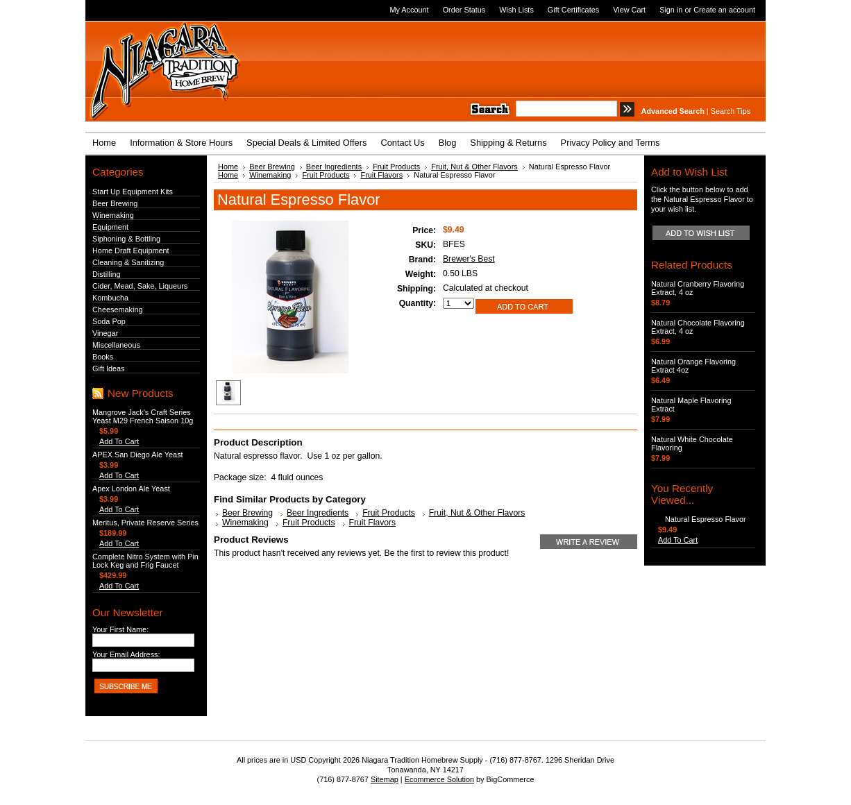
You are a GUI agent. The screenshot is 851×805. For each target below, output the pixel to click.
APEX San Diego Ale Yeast (137, 454)
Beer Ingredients (334, 166)
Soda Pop (109, 321)
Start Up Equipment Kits (132, 191)
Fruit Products (396, 166)
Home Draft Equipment (130, 250)
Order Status (464, 10)
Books (102, 357)
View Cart (629, 10)
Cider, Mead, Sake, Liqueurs (139, 286)
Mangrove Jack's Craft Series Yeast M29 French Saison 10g (142, 416)
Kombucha (110, 298)
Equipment (110, 227)
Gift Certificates (573, 10)
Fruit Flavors (381, 175)
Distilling (106, 274)
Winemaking (113, 215)
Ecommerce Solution (439, 779)
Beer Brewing (114, 203)
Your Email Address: (126, 654)
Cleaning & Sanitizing (128, 262)
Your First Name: (120, 629)
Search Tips (730, 111)
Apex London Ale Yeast (131, 488)
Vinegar (105, 333)
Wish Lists (516, 10)
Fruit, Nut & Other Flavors (474, 166)
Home (228, 166)
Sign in (670, 10)
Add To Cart (119, 441)
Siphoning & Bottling (126, 239)
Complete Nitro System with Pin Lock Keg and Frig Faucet (145, 560)
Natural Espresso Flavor (705, 519)
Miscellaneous (116, 345)
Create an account (724, 10)
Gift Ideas (108, 368)
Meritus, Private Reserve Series (145, 522)
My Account (408, 10)
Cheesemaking (117, 309)
